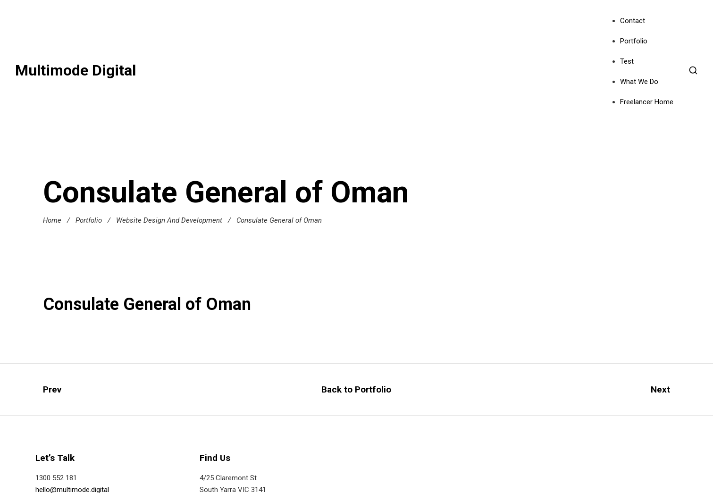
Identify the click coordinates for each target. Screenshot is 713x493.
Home (52, 220)
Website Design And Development (169, 220)
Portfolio (633, 41)
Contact (632, 21)
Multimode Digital (75, 70)
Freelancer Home (646, 102)
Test (627, 61)
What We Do (639, 81)
